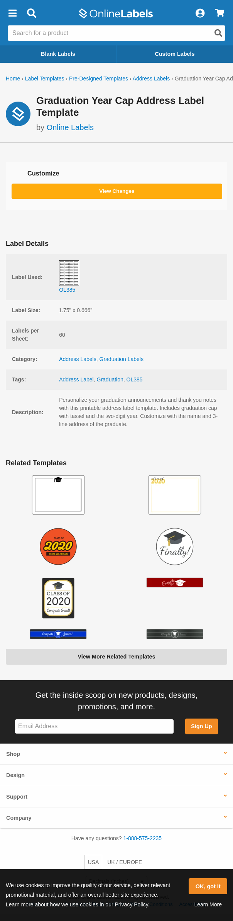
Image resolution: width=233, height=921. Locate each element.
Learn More (208, 904)
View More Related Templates (116, 657)
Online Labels (70, 127)
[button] (12, 13)
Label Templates (44, 78)
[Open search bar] (31, 13)
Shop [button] (13, 754)
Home (13, 78)
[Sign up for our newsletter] (94, 726)
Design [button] (15, 775)
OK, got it (208, 886)
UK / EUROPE (124, 862)
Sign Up (201, 726)
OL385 (135, 379)
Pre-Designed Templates (98, 78)
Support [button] (16, 797)
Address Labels (151, 78)
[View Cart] (219, 13)
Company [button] (19, 818)
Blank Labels (58, 54)
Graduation (110, 379)
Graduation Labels (122, 359)
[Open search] (218, 33)
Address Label (76, 379)
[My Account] (199, 13)
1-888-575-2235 (142, 838)
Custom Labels (174, 54)
